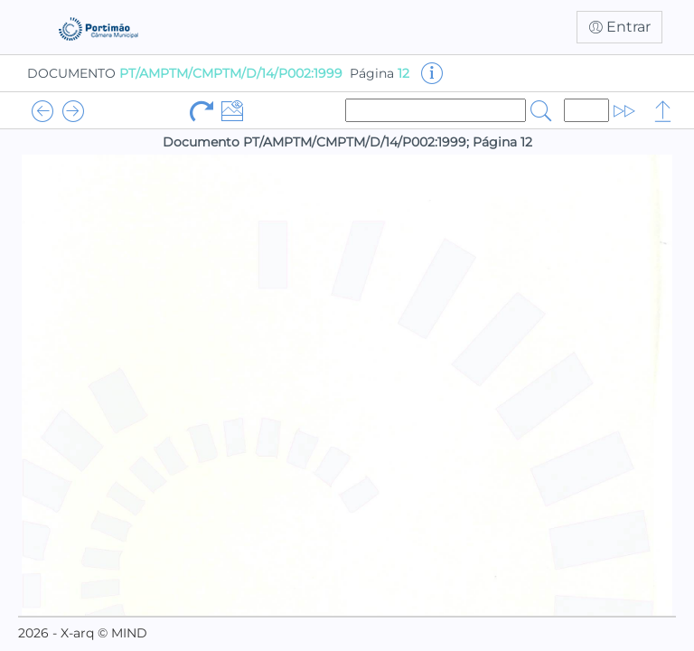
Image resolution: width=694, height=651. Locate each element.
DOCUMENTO (184, 73)
